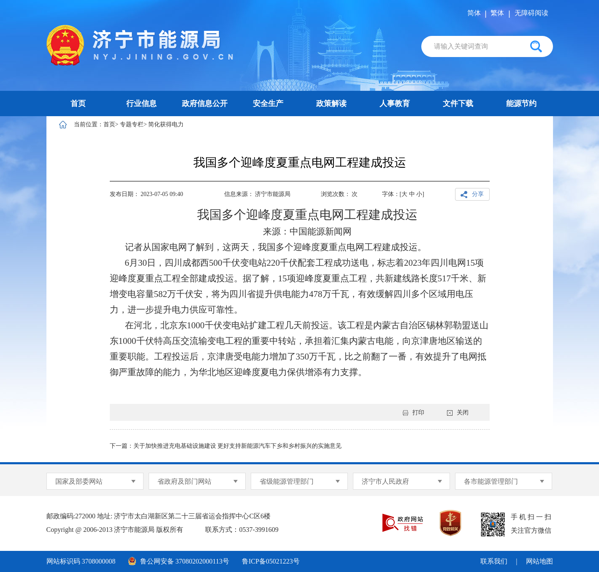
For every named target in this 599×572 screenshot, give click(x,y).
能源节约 (521, 103)
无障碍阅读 (531, 12)
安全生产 (268, 103)
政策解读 (331, 103)
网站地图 (539, 561)
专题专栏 (132, 124)
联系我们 (493, 561)
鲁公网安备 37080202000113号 (178, 561)
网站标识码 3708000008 (81, 561)
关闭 (458, 412)
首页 (78, 103)
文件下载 (458, 103)
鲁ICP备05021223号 (271, 561)
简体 (474, 12)
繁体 (497, 12)
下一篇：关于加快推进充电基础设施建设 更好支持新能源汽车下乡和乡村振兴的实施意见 (226, 446)
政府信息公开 (205, 103)
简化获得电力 (166, 124)
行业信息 (141, 103)
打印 (413, 412)
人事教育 (394, 103)
